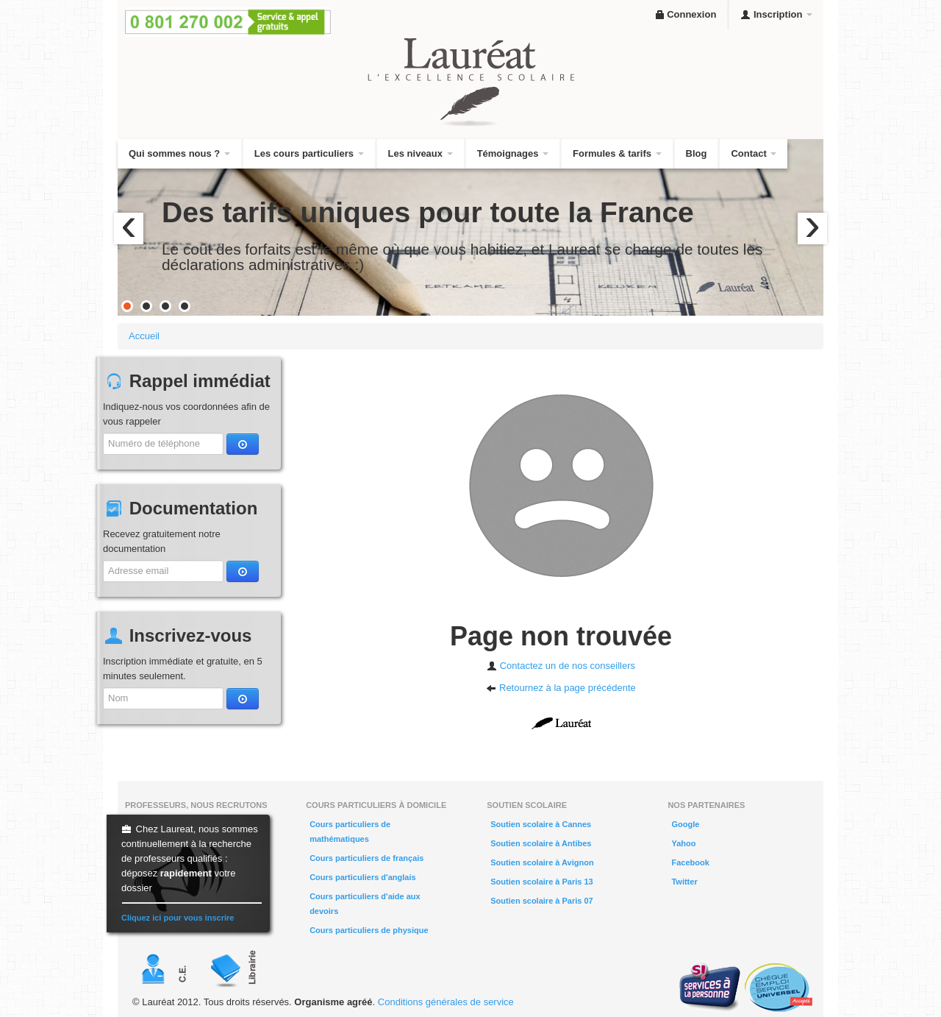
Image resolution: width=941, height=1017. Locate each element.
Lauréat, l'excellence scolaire (470, 82)
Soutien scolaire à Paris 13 (541, 881)
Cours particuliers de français (366, 858)
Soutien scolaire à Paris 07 (541, 900)
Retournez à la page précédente (560, 687)
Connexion (685, 14)
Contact (753, 153)
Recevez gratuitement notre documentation (162, 541)
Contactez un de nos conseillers (561, 665)
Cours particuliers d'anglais (362, 877)
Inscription (776, 14)
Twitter (684, 881)
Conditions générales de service (446, 1001)
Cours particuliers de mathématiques (350, 831)
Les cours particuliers (309, 153)
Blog (696, 153)
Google (685, 824)
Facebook (690, 862)
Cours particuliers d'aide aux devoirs (365, 903)
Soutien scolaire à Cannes (540, 824)
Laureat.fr (561, 723)
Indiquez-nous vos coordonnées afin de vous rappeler (186, 414)
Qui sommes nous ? (179, 153)
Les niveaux (420, 153)
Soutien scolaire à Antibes (540, 843)
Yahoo (683, 843)
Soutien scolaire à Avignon (541, 862)
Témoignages (512, 153)
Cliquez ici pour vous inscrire (177, 917)
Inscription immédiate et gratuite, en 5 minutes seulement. (182, 668)
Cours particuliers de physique (369, 930)
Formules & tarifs (617, 153)
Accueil (144, 335)
